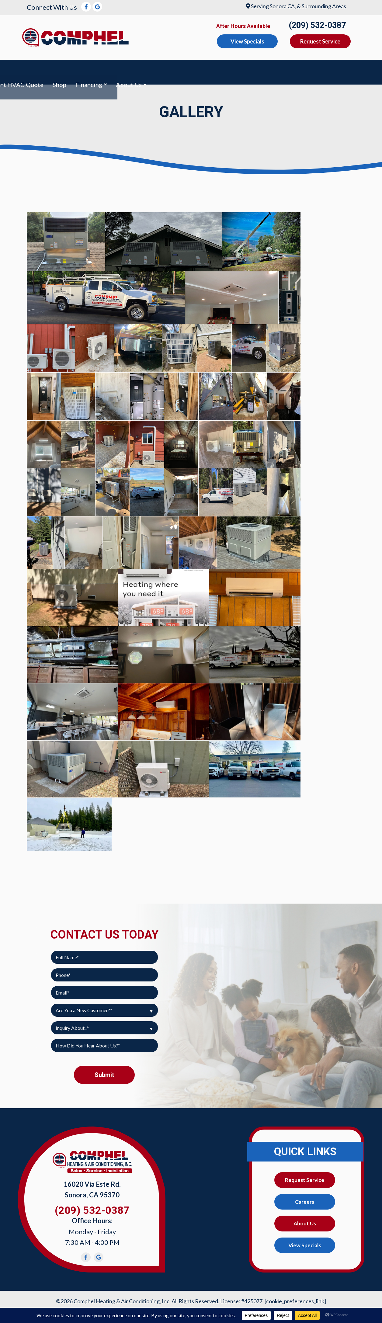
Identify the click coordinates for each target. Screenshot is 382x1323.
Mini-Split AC (208, 69)
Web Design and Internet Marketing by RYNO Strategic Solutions (191, 1304)
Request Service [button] (320, 41)
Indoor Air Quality (150, 69)
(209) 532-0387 (317, 25)
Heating (101, 69)
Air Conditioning (53, 69)
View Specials (304, 1242)
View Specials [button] (247, 41)
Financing (337, 69)
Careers (305, 1197)
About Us (305, 1220)
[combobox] (104, 1004)
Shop (308, 69)
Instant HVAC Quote (264, 69)
